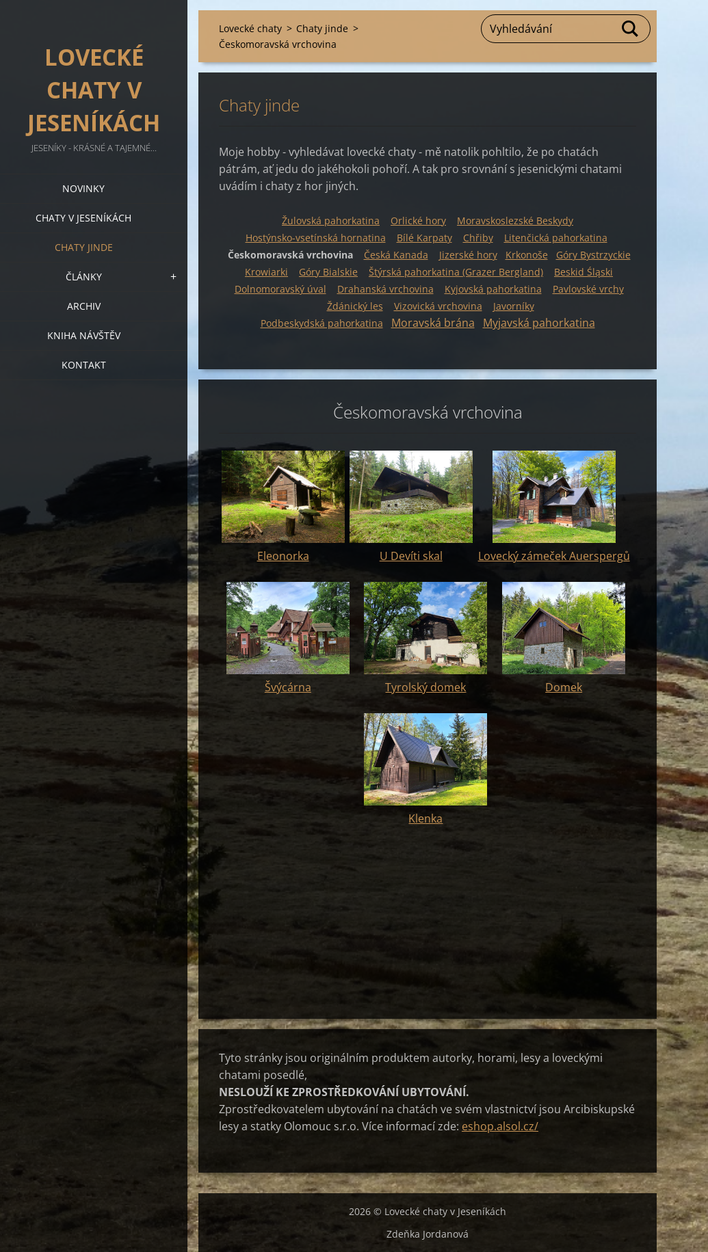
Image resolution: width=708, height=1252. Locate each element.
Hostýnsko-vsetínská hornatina (316, 237)
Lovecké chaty (250, 28)
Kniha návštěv (83, 335)
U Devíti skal (411, 555)
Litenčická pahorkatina (555, 237)
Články (84, 276)
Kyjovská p (493, 288)
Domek (563, 687)
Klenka (425, 818)
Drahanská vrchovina (385, 288)
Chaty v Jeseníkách (83, 217)
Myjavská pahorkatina (539, 322)
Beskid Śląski (583, 271)
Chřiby (478, 237)
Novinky (83, 188)
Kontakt (84, 364)
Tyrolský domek (425, 687)
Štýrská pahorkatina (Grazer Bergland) (456, 271)
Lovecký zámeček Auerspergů (554, 555)
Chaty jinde (84, 247)
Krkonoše (527, 254)
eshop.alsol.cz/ (500, 1126)
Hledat (631, 28)
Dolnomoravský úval (280, 288)
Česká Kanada (396, 254)
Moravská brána (433, 322)
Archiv (84, 305)
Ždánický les (355, 305)
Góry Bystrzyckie (593, 254)
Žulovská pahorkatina (331, 220)
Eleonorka (283, 555)
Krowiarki (266, 271)
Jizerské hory (468, 254)
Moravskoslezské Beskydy (515, 220)
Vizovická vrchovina (438, 305)
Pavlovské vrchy (588, 288)
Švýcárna (288, 687)
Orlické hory (418, 220)
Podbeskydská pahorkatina (322, 323)
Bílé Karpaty (424, 237)
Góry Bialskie (328, 271)
